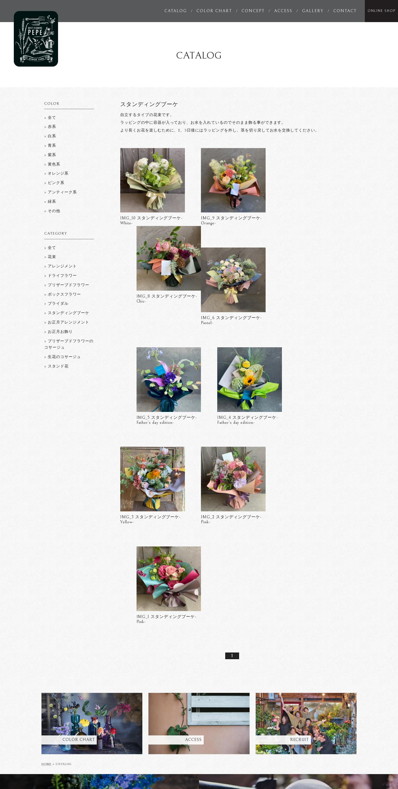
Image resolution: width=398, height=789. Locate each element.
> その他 (52, 211)
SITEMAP (348, 739)
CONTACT (345, 11)
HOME (46, 563)
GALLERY (313, 11)
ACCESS (283, 11)
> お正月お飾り (58, 332)
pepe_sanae (261, 772)
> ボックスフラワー (62, 294)
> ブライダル (56, 303)
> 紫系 (50, 155)
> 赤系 (50, 127)
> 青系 (50, 145)
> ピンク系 (54, 183)
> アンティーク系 (60, 192)
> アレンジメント (60, 266)
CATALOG (175, 11)
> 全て (50, 248)
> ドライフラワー (60, 275)
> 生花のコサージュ (62, 357)
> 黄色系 (52, 164)
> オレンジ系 (56, 173)
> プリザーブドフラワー (66, 285)
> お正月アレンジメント (66, 322)
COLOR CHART (214, 11)
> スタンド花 (56, 366)
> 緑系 (50, 201)
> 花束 (50, 257)
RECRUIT (348, 728)
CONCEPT (253, 11)
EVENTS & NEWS (217, 728)
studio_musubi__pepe (303, 772)
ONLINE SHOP (382, 11)
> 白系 (50, 136)
